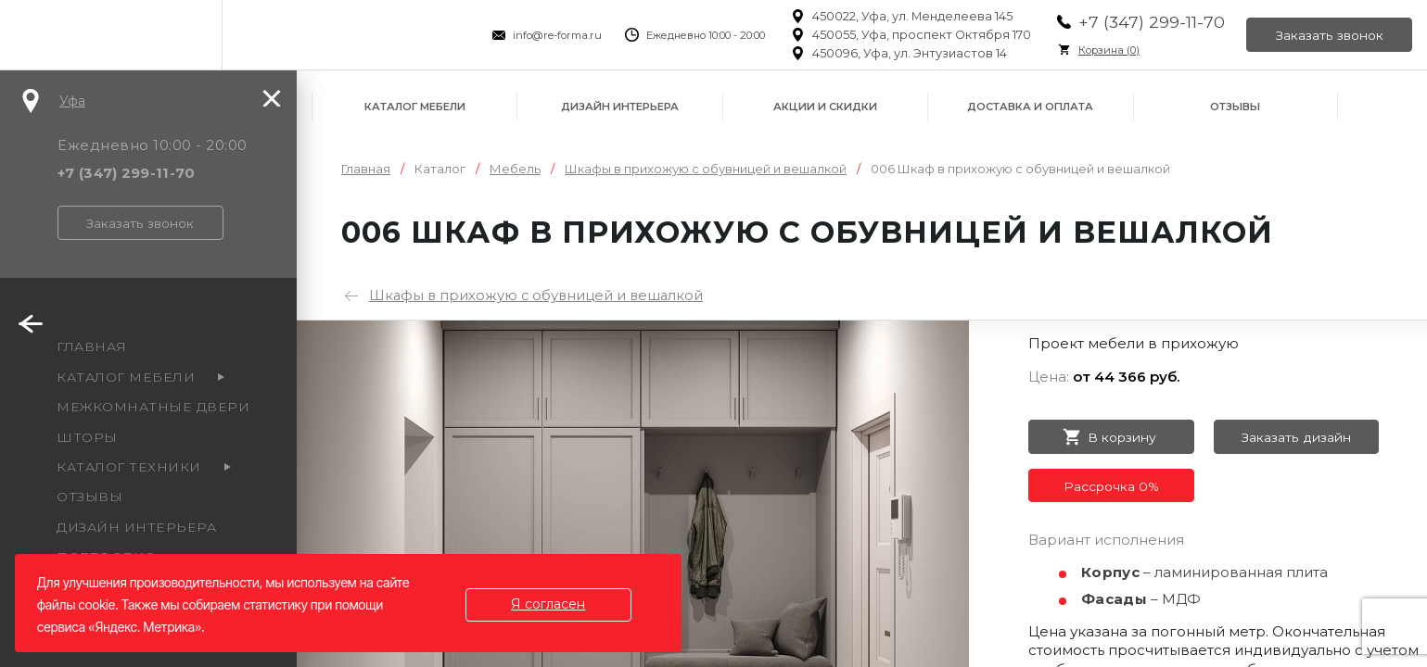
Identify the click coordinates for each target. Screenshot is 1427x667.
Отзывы (1235, 106)
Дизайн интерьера (620, 106)
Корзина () (1106, 50)
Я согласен (550, 604)
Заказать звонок (1328, 35)
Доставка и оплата (1030, 106)
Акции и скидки (825, 106)
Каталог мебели (414, 106)
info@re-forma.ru (554, 35)
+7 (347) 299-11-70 (1149, 21)
